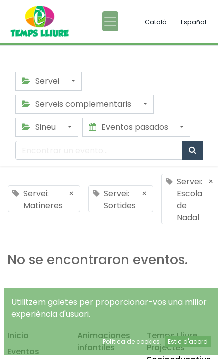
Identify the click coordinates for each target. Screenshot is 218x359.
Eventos (23, 351)
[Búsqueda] (192, 150)
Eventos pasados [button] (129, 127)
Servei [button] (41, 81)
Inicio (18, 335)
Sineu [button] (40, 127)
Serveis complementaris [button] (77, 104)
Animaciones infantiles (103, 341)
